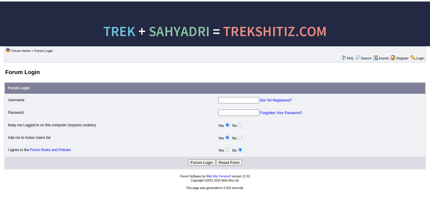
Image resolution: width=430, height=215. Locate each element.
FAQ (350, 58)
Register (403, 58)
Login (420, 58)
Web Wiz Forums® (218, 176)
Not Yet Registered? (276, 100)
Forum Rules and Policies (50, 150)
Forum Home (20, 51)
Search (363, 58)
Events (381, 58)
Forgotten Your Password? (281, 113)
